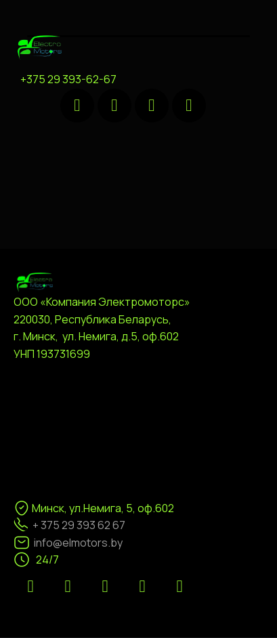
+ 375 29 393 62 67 (79, 525)
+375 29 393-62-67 (68, 79)
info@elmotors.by (78, 542)
